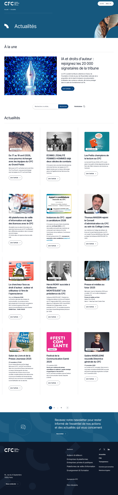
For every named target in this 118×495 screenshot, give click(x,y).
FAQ (100, 458)
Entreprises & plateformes (77, 459)
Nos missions (72, 485)
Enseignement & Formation (78, 470)
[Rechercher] (45, 106)
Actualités (13, 9)
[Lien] (100, 449)
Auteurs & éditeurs (74, 455)
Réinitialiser (79, 106)
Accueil (6, 9)
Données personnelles (106, 467)
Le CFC (102, 3)
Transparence (103, 462)
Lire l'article (68, 89)
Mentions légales (104, 470)
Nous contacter (12, 484)
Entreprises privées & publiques (80, 462)
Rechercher (63, 106)
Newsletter (61, 434)
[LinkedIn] (109, 449)
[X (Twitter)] (104, 449)
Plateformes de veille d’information (81, 466)
